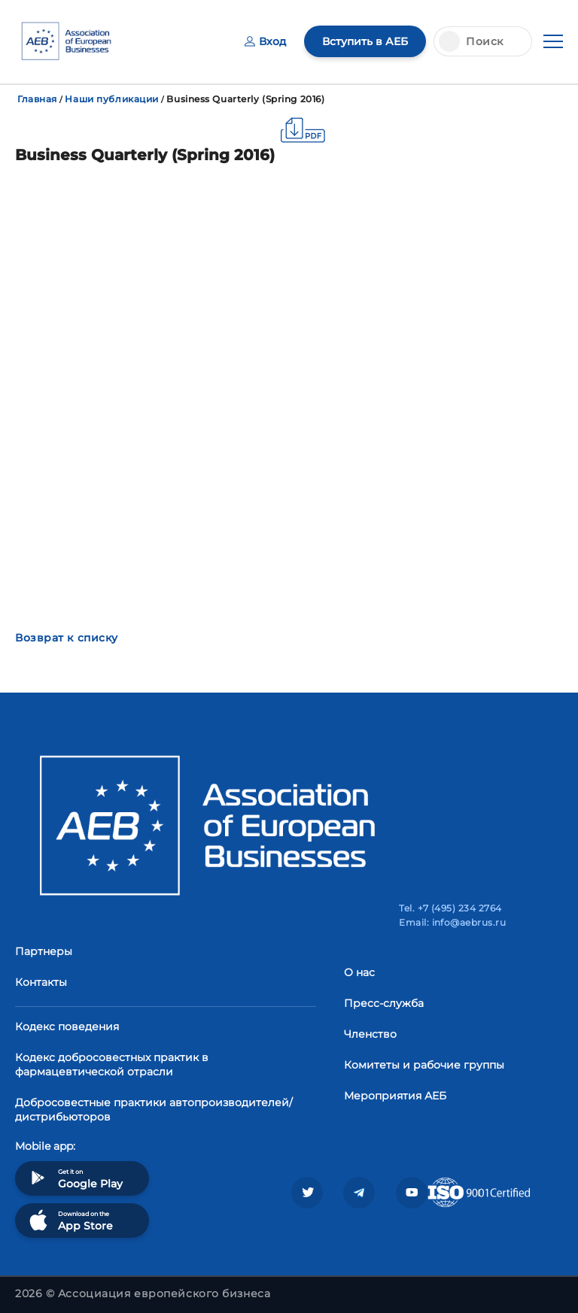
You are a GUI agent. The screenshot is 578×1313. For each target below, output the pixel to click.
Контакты (41, 982)
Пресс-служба (384, 1003)
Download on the (69, 1220)
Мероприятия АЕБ (395, 1095)
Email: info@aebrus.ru (452, 922)
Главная (37, 99)
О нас (359, 972)
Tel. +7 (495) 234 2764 (450, 908)
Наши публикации (111, 99)
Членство (370, 1034)
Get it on (74, 1178)
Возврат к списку (66, 637)
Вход (265, 41)
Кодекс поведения (67, 1026)
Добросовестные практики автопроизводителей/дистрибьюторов (154, 1109)
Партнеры (43, 951)
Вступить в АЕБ (365, 41)
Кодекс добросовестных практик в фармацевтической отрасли (111, 1064)
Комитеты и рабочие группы (424, 1065)
